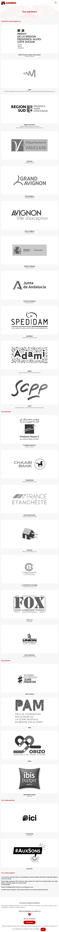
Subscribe (29, 922)
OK (43, 929)
